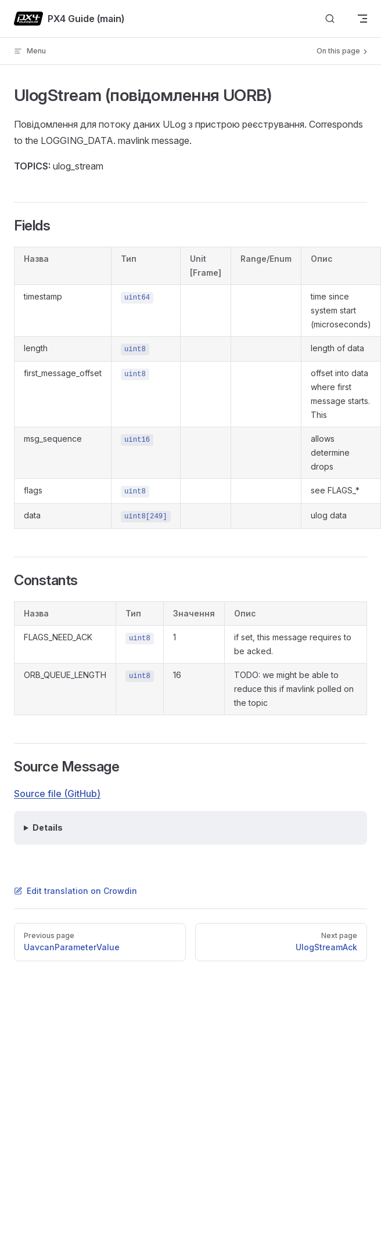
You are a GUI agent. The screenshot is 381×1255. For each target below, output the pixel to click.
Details (48, 827)
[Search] (330, 19)
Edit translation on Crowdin (75, 891)
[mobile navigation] (362, 18)
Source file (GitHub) (57, 793)
